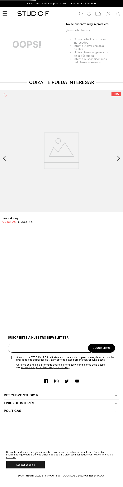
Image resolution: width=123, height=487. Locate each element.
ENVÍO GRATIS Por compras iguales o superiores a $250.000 (61, 3)
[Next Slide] (118, 158)
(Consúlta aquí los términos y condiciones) (45, 367)
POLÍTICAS (12, 411)
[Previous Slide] (4, 158)
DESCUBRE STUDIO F (21, 395)
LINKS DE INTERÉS (19, 403)
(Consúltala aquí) (95, 359)
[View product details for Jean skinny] (61, 158)
